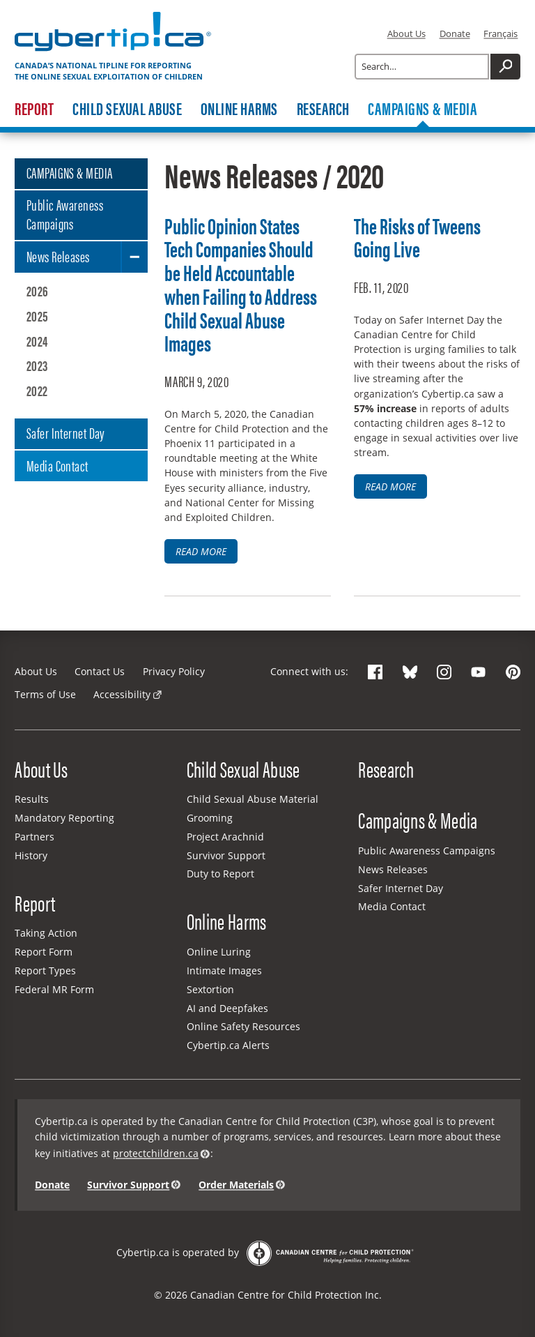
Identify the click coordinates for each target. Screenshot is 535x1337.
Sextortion (210, 989)
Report (34, 109)
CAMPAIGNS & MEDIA (69, 172)
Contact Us (100, 671)
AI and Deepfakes (227, 1008)
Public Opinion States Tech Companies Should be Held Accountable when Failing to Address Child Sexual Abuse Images (240, 284)
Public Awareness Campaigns (64, 213)
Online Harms (239, 109)
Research (323, 109)
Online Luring (219, 951)
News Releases (58, 256)
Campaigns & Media (422, 109)
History (31, 855)
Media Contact (57, 465)
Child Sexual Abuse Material (252, 799)
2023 (37, 365)
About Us (406, 33)
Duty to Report (220, 873)
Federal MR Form (54, 989)
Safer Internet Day (65, 432)
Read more (201, 551)
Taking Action (46, 932)
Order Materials (236, 1184)
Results (32, 799)
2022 (37, 390)
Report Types (45, 970)
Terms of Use (45, 694)
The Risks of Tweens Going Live (417, 237)
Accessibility (121, 694)
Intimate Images (224, 970)
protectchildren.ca (156, 1153)
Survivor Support (226, 855)
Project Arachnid (225, 836)
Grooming (210, 817)
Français (500, 33)
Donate (455, 33)
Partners (34, 836)
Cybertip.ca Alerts (228, 1045)
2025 (37, 315)
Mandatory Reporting (64, 817)
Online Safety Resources (243, 1026)
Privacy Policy (174, 671)
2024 (37, 340)
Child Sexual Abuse (127, 109)
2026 (37, 290)
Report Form (43, 951)
